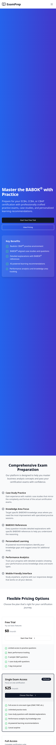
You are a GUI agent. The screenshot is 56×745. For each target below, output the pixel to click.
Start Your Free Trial (28, 220)
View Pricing (28, 227)
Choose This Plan (28, 695)
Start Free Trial (28, 638)
